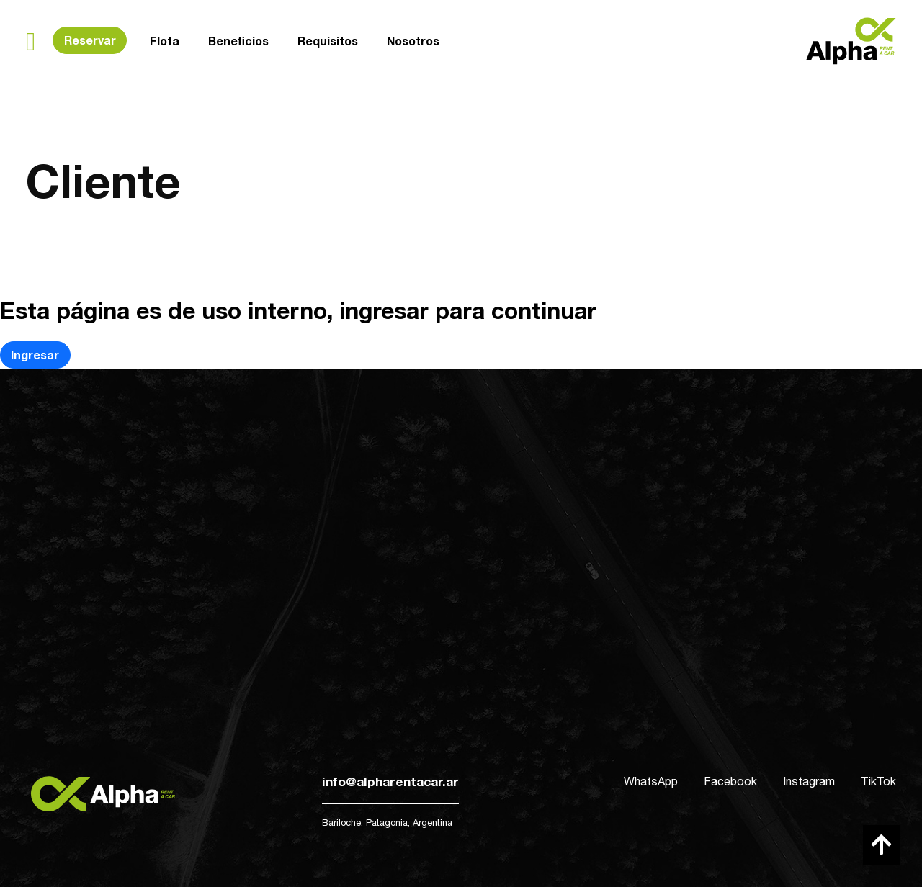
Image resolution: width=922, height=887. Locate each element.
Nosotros (413, 40)
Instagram (809, 781)
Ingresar (35, 354)
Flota (164, 41)
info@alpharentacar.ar (390, 781)
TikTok (878, 781)
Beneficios (238, 41)
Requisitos (327, 41)
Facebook (730, 781)
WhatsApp (651, 781)
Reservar (90, 40)
